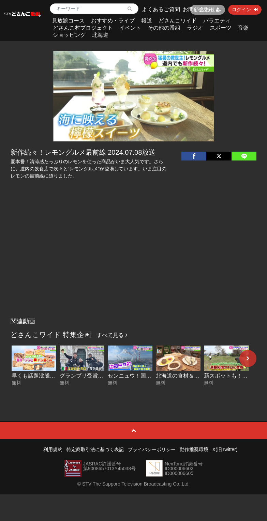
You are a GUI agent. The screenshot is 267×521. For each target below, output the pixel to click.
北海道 (100, 35)
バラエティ (217, 21)
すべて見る (112, 335)
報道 (146, 21)
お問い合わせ (199, 9)
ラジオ (195, 28)
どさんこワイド (178, 21)
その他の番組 (164, 28)
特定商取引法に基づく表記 (95, 449)
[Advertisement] (133, 263)
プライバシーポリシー (152, 449)
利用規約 (52, 449)
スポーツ (221, 28)
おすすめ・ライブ (113, 21)
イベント (130, 28)
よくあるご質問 (161, 9)
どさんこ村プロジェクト (83, 28)
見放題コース (68, 21)
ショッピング (69, 35)
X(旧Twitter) (225, 449)
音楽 (243, 28)
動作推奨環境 (194, 449)
